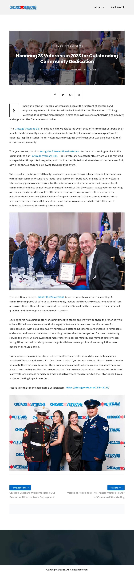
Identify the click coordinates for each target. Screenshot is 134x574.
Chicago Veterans (54, 69)
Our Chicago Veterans (69, 46)
